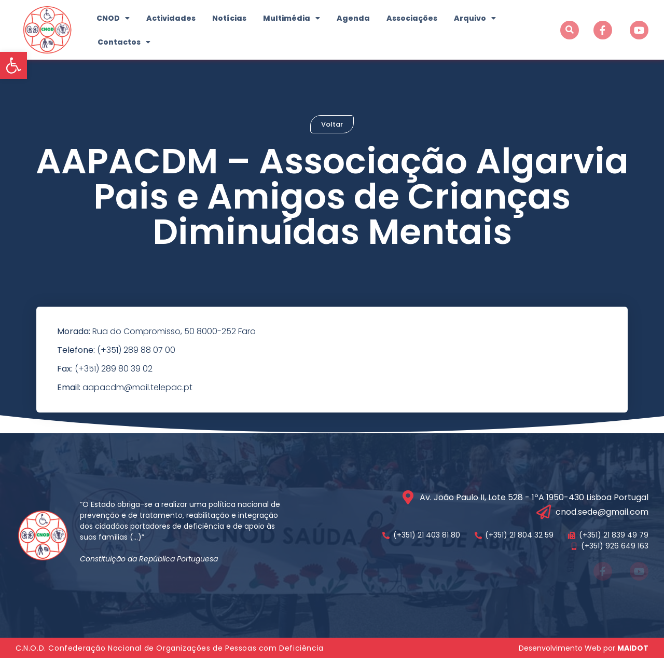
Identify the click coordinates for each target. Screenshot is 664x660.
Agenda (353, 18)
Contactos (124, 42)
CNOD (113, 18)
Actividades (171, 18)
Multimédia (291, 18)
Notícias (229, 18)
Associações (411, 18)
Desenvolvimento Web (560, 649)
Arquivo (475, 18)
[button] (13, 65)
